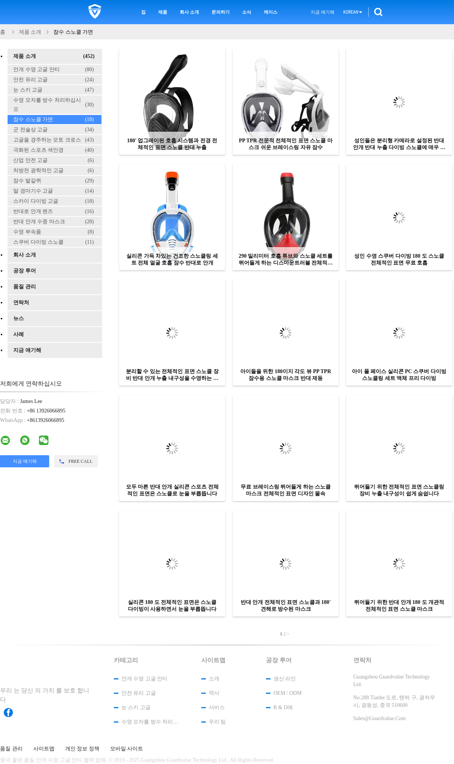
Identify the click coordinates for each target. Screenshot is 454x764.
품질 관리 (24, 286)
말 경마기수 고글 (53, 191)
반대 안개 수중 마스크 (53, 221)
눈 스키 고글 (53, 90)
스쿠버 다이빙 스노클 (53, 242)
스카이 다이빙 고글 (53, 201)
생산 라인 (285, 679)
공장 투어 (24, 271)
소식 (246, 12)
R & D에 (283, 707)
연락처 (21, 302)
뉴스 (18, 318)
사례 (18, 334)
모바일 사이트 (126, 749)
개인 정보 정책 (82, 749)
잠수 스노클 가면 (53, 119)
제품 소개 (54, 56)
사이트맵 (43, 749)
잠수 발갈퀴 (53, 180)
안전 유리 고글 (53, 79)
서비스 (217, 707)
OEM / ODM (288, 693)
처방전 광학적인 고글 (53, 170)
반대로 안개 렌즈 (53, 211)
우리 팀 (217, 722)
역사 (214, 693)
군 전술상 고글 (53, 129)
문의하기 (220, 12)
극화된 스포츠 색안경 (53, 150)
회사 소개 (189, 12)
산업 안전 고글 (53, 160)
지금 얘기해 (322, 12)
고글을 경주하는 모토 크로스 (53, 140)
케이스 (270, 12)
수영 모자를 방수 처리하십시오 (53, 104)
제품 (162, 12)
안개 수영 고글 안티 (53, 69)
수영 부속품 (53, 232)
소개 (214, 679)
